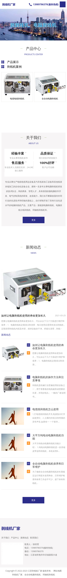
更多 (34, 220)
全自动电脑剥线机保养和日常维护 (48, 465)
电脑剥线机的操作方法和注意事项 (48, 378)
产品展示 (13, 62)
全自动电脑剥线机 (32, 574)
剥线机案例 (14, 67)
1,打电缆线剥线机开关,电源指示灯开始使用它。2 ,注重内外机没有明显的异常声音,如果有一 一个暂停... (48, 418)
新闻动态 (24, 537)
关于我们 (5, 537)
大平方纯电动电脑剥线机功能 (48, 436)
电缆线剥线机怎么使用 (45, 409)
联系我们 (34, 537)
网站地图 (57, 570)
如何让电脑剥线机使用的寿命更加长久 (23, 315)
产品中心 (15, 537)
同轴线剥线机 (49, 574)
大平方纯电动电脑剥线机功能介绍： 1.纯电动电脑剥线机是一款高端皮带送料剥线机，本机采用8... (48, 447)
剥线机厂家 (17, 574)
